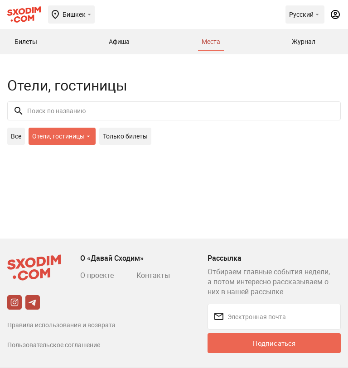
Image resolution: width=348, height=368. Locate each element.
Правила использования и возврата (61, 324)
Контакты (153, 275)
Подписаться (273, 343)
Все (16, 136)
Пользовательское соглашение (53, 344)
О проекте (97, 275)
